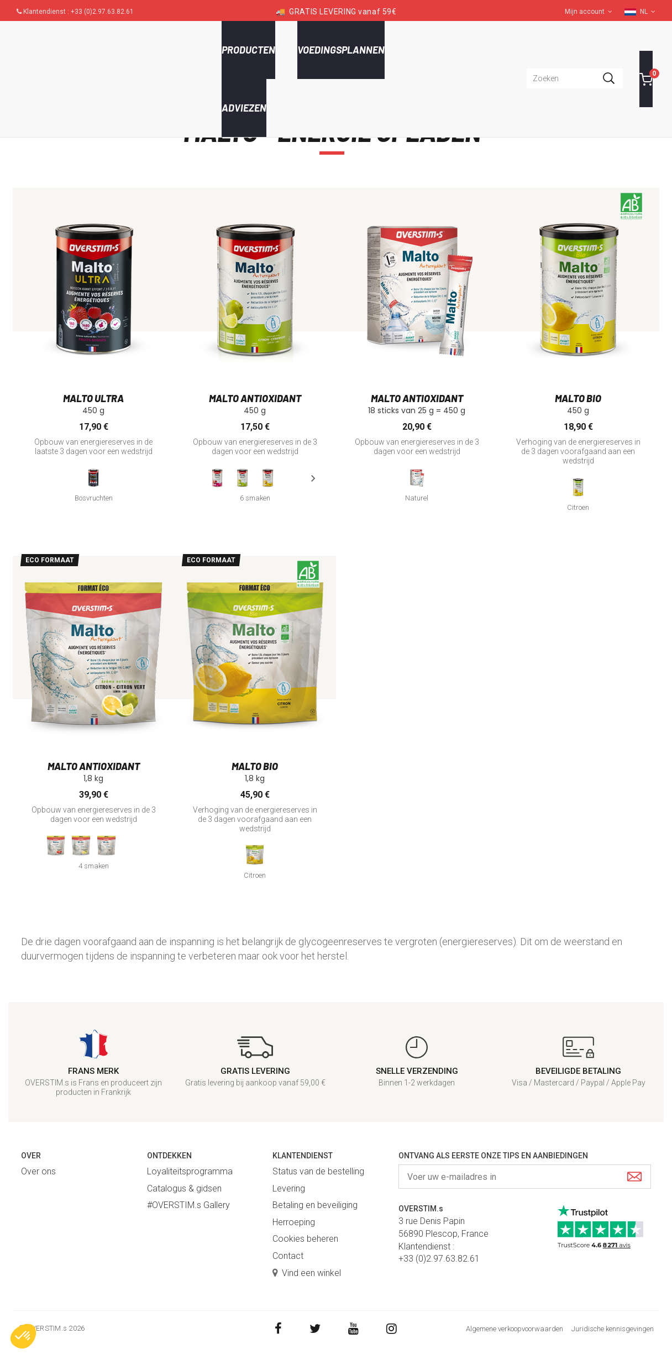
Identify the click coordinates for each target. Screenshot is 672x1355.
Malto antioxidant (255, 398)
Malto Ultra (93, 398)
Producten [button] (248, 50)
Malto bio (578, 398)
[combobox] (575, 78)
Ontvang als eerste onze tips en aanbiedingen (493, 1155)
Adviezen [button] (244, 108)
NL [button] (647, 11)
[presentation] (312, 478)
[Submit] (634, 1177)
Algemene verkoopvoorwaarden (514, 1329)
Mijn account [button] (588, 11)
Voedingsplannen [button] (341, 50)
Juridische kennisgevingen (612, 1329)
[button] (23, 1336)
